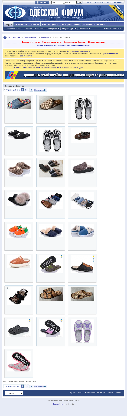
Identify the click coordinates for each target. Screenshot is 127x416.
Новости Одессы (50, 24)
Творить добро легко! (31, 42)
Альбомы (45, 37)
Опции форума (68, 29)
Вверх (118, 393)
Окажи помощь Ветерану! (75, 42)
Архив (110, 393)
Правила (35, 24)
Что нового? (21, 24)
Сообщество (52, 29)
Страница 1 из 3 (13, 90)
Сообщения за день (14, 29)
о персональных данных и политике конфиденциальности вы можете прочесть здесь (48, 67)
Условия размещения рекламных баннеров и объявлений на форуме (63, 45)
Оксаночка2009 (30, 37)
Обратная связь (75, 393)
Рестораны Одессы (71, 24)
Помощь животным (96, 42)
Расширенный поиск (112, 28)
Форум (9, 24)
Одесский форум (59, 404)
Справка (28, 29)
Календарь (39, 29)
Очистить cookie (102, 2)
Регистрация (116, 2)
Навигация (83, 29)
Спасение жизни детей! (52, 42)
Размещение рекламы (95, 393)
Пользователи (14, 37)
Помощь (89, 2)
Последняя (40, 90)
